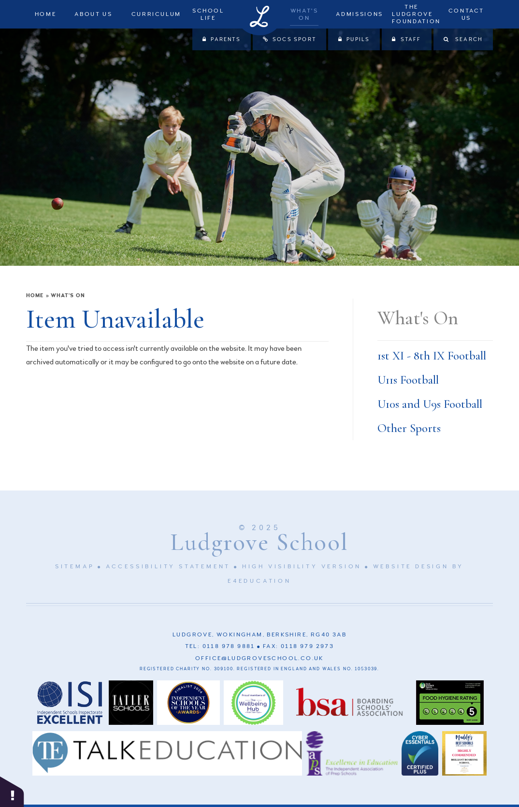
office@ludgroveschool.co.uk (259, 658)
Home (34, 295)
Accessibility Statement (168, 566)
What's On (68, 295)
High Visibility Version (301, 566)
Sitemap (75, 566)
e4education (259, 581)
